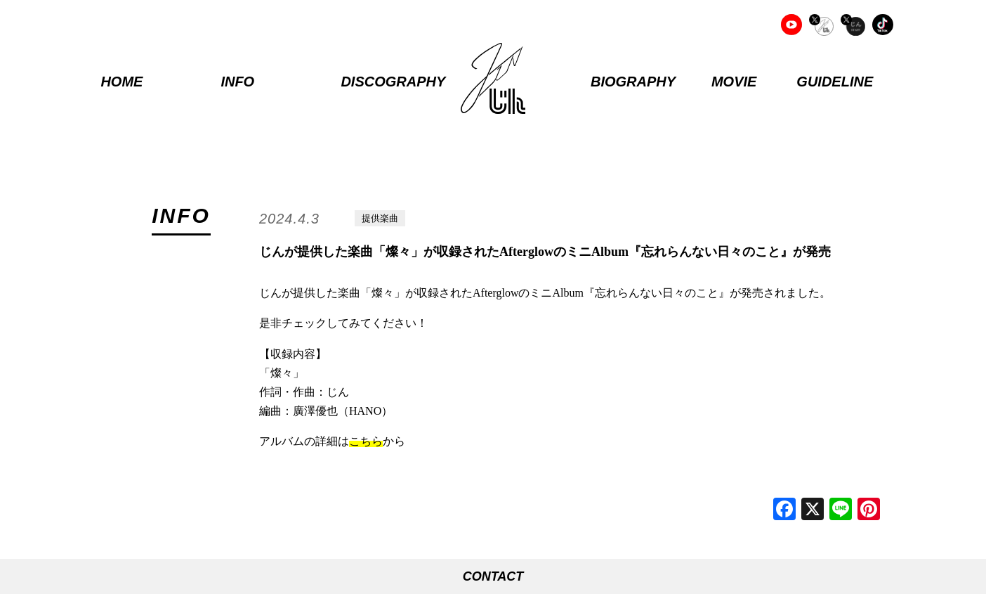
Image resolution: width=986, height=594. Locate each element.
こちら (366, 441)
